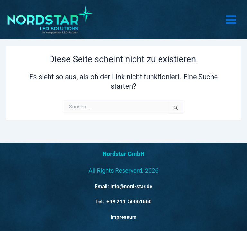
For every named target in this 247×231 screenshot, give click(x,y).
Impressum (123, 217)
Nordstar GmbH (124, 154)
